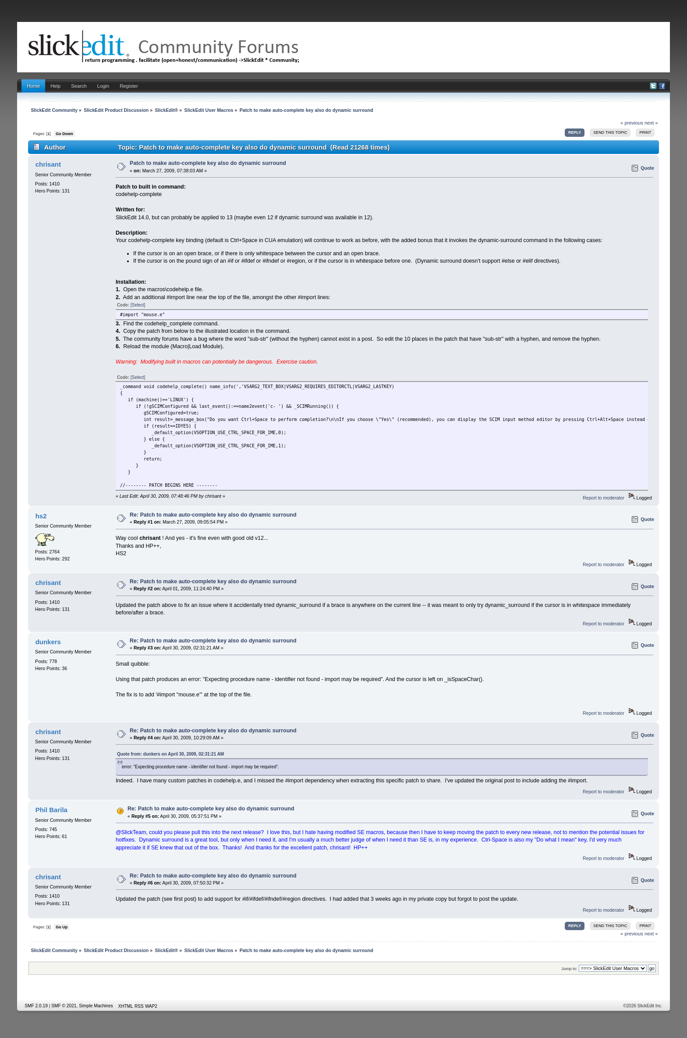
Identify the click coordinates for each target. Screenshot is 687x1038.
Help (55, 86)
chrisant (48, 164)
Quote (647, 168)
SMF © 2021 (63, 1005)
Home (33, 86)
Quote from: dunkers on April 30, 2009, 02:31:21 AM (170, 754)
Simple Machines (96, 1005)
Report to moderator (603, 497)
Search (79, 86)
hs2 (41, 516)
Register (129, 86)
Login (103, 86)
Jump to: (569, 968)
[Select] (138, 305)
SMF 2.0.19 (36, 1005)
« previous (631, 122)
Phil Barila (51, 809)
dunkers (48, 642)
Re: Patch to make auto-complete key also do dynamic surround (213, 515)
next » (651, 122)
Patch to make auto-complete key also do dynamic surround (208, 163)
